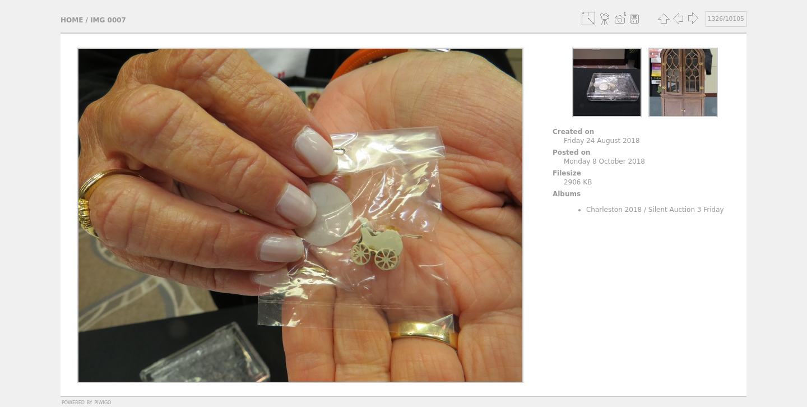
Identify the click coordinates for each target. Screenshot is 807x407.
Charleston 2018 (614, 210)
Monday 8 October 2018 (604, 161)
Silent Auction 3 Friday (686, 210)
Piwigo (102, 402)
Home (72, 20)
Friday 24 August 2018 (602, 141)
